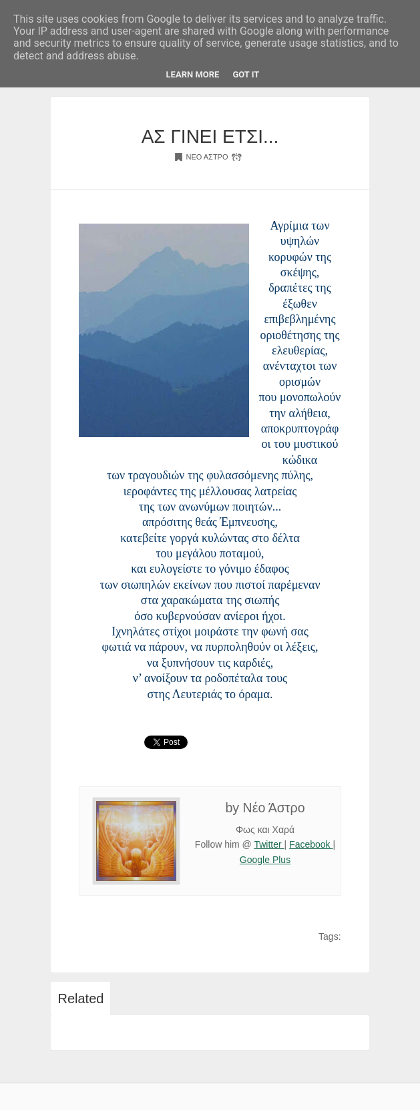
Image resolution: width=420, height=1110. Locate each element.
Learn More (193, 74)
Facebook (311, 844)
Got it (245, 74)
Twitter (269, 844)
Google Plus (265, 859)
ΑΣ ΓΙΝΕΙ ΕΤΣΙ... (210, 136)
